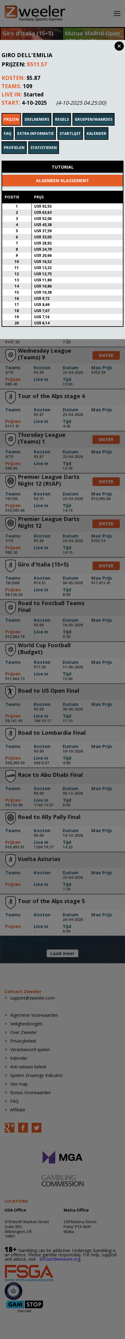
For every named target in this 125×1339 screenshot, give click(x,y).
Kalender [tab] (96, 125)
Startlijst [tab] (70, 125)
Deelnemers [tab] (37, 111)
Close (119, 46)
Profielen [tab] (14, 139)
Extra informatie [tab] (35, 125)
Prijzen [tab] (11, 111)
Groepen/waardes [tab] (93, 111)
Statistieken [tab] (43, 139)
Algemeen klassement (62, 172)
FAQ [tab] (7, 125)
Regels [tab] (62, 111)
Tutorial (63, 159)
